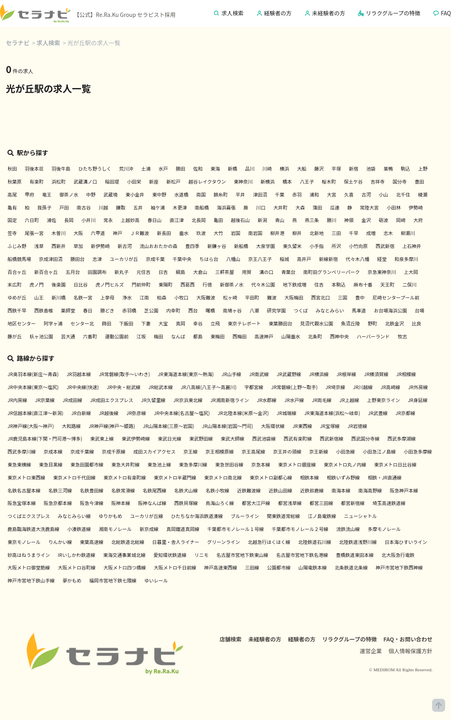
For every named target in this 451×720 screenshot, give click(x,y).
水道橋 (181, 194)
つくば (301, 310)
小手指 (316, 245)
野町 (372, 323)
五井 (138, 207)
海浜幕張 (226, 207)
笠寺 (12, 233)
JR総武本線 (160, 387)
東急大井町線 (125, 464)
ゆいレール (156, 580)
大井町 (280, 207)
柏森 (161, 297)
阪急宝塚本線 (21, 503)
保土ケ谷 (353, 181)
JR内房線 (17, 400)
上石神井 (411, 245)
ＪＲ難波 (139, 233)
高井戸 (304, 258)
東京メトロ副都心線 (271, 477)
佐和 (197, 168)
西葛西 (187, 284)
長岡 (69, 220)
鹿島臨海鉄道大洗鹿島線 (33, 528)
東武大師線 (232, 438)
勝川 (331, 220)
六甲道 (98, 233)
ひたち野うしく (94, 168)
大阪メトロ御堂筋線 (28, 567)
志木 (388, 233)
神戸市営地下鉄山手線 (31, 580)
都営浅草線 (290, 503)
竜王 (47, 194)
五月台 (73, 271)
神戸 (117, 233)
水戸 (163, 168)
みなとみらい (330, 310)
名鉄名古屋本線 (23, 490)
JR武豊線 (378, 413)
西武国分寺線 (365, 438)
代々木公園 (263, 284)
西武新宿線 (331, 438)
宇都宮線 (254, 387)
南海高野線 (370, 490)
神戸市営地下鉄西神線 (399, 567)
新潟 (262, 220)
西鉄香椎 (43, 310)
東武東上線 (102, 438)
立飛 (215, 323)
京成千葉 (155, 258)
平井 (240, 194)
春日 (87, 310)
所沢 (336, 245)
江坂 (141, 336)
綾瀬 (422, 194)
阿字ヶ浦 (53, 323)
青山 (279, 220)
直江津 (176, 220)
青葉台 (288, 271)
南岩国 (255, 233)
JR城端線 (286, 413)
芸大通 (68, 336)
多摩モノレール (384, 528)
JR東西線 (302, 425)
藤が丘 (14, 336)
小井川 (88, 220)
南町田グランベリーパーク (331, 271)
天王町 (387, 284)
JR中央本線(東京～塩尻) (33, 387)
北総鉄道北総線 (127, 541)
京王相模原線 (219, 451)
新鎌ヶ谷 (216, 245)
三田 (336, 233)
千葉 (279, 194)
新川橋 (59, 297)
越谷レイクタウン (207, 181)
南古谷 (84, 207)
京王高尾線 (253, 451)
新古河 (125, 245)
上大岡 (411, 271)
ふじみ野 (16, 245)
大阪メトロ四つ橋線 (124, 567)
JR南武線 (259, 374)
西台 (193, 310)
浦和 (314, 194)
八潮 (254, 310)
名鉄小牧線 (217, 490)
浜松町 (59, 181)
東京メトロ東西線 (26, 477)
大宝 (163, 323)
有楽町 (36, 181)
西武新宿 (385, 245)
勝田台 (77, 258)
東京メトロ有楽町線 (124, 477)
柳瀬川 (408, 233)
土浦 (146, 168)
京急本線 (260, 464)
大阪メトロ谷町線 (77, 567)
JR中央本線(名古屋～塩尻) (182, 413)
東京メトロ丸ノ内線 (345, 464)
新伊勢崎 (100, 245)
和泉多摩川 (406, 258)
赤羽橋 (129, 310)
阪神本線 (120, 503)
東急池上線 (159, 464)
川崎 (267, 168)
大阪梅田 (293, 297)
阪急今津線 (91, 503)
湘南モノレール (115, 528)
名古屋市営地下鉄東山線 (242, 554)
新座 (153, 181)
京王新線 (318, 451)
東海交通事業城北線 (124, 554)
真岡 (180, 323)
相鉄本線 (309, 477)
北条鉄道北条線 (351, 567)
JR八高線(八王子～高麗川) (208, 387)
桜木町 (329, 181)
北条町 (315, 336)
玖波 (201, 233)
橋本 (287, 181)
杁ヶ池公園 (41, 336)
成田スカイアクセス (154, 451)
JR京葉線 (45, 400)
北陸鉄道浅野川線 (358, 541)
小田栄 (134, 181)
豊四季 (192, 245)
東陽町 (165, 284)
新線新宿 (328, 258)
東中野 (159, 194)
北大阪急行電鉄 (397, 554)
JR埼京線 (335, 387)
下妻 (146, 323)
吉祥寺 (378, 181)
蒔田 (106, 323)
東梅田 (217, 336)
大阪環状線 (273, 425)
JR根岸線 (346, 374)
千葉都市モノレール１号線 (235, 528)
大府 (418, 220)
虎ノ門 (36, 284)
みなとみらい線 (74, 515)
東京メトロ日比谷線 (395, 464)
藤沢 (319, 168)
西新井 (59, 245)
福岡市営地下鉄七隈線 (112, 580)
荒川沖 (126, 168)
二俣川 (409, 284)
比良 (416, 323)
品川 (249, 168)
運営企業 (371, 651)
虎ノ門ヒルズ (110, 284)
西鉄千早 (16, 310)
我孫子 (44, 207)
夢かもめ (72, 580)
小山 (383, 194)
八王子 (307, 181)
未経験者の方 (264, 639)
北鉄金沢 (394, 323)
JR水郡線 (266, 400)
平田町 (252, 297)
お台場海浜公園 (390, 310)
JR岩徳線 (357, 425)
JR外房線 (418, 387)
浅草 (39, 245)
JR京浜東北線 (187, 400)
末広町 (14, 284)
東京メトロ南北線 (223, 477)
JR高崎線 (390, 387)
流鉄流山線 (348, 528)
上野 (422, 168)
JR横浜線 (319, 374)
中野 (91, 194)
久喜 (348, 194)
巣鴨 (388, 168)
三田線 (252, 567)
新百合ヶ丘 (46, 271)
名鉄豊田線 (91, 490)
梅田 (158, 336)
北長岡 (198, 220)
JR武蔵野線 (289, 374)
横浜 (284, 168)
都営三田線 (321, 503)
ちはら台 (208, 258)
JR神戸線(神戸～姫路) (111, 425)
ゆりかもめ (110, 515)
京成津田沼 (51, 258)
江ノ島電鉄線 (322, 515)
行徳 (207, 284)
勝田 (180, 168)
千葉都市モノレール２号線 (300, 528)
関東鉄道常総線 (283, 515)
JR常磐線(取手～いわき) (124, 374)
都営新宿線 (352, 503)
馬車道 (359, 310)
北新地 (316, 233)
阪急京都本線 (58, 503)
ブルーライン (245, 515)
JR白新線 (81, 413)
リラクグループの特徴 (349, 639)
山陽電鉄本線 (312, 567)
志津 (97, 258)
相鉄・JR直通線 (384, 477)
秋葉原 (14, 181)
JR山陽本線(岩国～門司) (227, 425)
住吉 (319, 284)
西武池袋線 (264, 438)
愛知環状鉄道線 (169, 554)
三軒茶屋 (224, 271)
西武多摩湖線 (401, 438)
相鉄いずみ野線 (343, 477)
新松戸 (173, 181)
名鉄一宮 (83, 297)
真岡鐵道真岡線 (182, 528)
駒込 (405, 168)
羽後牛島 (61, 168)
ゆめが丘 (16, 297)
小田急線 (345, 451)
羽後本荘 (34, 168)
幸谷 (197, 323)
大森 (300, 207)
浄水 (127, 297)
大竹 (218, 233)
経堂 (382, 258)
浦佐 (51, 220)
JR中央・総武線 (123, 387)
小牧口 (181, 297)
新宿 (353, 168)
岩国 (235, 233)
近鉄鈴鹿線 (312, 490)
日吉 (163, 271)
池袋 (371, 168)
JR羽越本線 (78, 374)
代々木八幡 (357, 258)
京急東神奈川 (382, 271)
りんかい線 (60, 541)
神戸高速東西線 (220, 567)
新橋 (232, 168)
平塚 (336, 168)
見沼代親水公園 (316, 323)
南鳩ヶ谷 (232, 310)
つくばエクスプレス (28, 515)
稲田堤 (112, 181)
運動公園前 (117, 336)
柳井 (297, 233)
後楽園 (59, 284)
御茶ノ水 (68, 194)
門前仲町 (141, 284)
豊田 (419, 181)
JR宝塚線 (330, 425)
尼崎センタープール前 (395, 297)
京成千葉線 (82, 451)
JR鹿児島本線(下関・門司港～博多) (44, 438)
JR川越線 (363, 387)
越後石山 (240, 220)
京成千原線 (113, 451)
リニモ (201, 554)
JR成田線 (72, 400)
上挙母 (107, 297)
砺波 (383, 220)
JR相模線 (406, 374)
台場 (419, 310)
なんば (178, 336)
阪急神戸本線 (404, 490)
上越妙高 (130, 220)
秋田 (12, 168)
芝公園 (151, 310)
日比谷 (81, 284)
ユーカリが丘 (124, 258)
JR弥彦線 (136, 413)
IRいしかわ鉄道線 (76, 554)
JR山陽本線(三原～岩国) (168, 425)
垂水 (183, 233)
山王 (39, 297)
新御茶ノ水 (231, 284)
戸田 (64, 207)
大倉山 (200, 271)
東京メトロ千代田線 (74, 477)
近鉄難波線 (249, 490)
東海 (215, 168)
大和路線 (71, 425)
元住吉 (143, 271)
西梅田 (239, 336)
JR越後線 (108, 413)
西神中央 (339, 336)
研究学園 (276, 310)
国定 (12, 220)
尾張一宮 (34, 233)
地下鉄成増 (294, 284)
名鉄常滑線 (123, 490)
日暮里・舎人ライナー (175, 541)
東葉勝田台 (280, 323)
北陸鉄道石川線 (314, 541)
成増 (371, 233)
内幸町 (173, 310)
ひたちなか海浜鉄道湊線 (197, 515)
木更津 (180, 207)
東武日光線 (169, 438)
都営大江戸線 (256, 503)
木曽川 (59, 233)
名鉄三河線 (60, 490)
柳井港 (277, 233)
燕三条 (312, 220)
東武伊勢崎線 (135, 438)
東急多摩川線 (193, 464)
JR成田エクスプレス (111, 400)
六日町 (32, 220)
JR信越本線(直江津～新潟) (35, 413)
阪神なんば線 (152, 503)
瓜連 (334, 207)
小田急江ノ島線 (379, 451)
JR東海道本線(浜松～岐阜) (332, 413)
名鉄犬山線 (186, 490)
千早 (353, 233)
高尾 (12, 194)
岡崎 (400, 220)
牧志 (402, 336)
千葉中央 (182, 258)
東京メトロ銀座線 (297, 464)
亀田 (218, 220)
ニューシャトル (360, 515)
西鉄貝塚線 (186, 503)
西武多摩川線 (21, 451)
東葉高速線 (91, 541)
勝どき (107, 310)
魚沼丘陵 (350, 323)
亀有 (12, 207)
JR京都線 (405, 413)
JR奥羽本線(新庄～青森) (33, 374)
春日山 (154, 220)
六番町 (90, 336)
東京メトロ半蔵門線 (175, 477)
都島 (197, 336)
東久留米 (292, 245)
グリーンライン (223, 541)
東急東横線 (19, 464)
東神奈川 (243, 181)
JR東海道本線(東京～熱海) (186, 374)
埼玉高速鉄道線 (388, 503)
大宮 (331, 194)
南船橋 (202, 207)
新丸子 (121, 271)
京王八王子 (260, 258)
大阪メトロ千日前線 (175, 567)
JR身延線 (417, 400)
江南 (144, 297)
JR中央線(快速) (82, 387)
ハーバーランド (373, 336)
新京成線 (149, 528)
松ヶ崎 (230, 297)
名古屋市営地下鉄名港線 (302, 554)
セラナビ (17, 43)
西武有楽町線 (297, 438)
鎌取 (120, 207)
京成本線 (53, 451)
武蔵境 (110, 194)
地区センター (21, 323)
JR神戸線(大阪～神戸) (30, 425)
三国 (342, 297)
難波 (271, 297)
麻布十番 (362, 284)
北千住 (403, 194)
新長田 (164, 233)
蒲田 (317, 207)
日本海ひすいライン (406, 541)
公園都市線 (279, 567)
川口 (260, 207)
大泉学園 (265, 245)
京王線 (190, 451)
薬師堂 (68, 310)
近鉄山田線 (280, 490)
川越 (103, 207)
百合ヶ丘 (16, 271)
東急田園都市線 (86, 464)
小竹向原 (358, 245)
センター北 (82, 323)
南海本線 (340, 490)
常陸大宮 (369, 207)
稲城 (284, 258)
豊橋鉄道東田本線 (355, 554)
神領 (348, 220)
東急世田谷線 (229, 464)
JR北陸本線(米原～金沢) (243, 413)
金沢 (366, 220)
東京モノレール (23, 541)
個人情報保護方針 (410, 651)
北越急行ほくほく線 (269, 541)
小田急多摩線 (418, 451)
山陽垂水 (290, 336)
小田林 (394, 207)
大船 (301, 168)
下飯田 (126, 323)
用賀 (246, 271)
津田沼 (260, 194)
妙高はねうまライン (28, 554)
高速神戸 (263, 336)
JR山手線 (231, 374)
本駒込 (338, 284)
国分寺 (400, 181)
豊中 (359, 297)
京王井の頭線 (287, 451)
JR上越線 (349, 400)
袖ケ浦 (158, 207)
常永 (108, 220)
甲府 (29, 194)
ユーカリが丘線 (146, 515)
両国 (201, 194)
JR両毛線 (321, 400)
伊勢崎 (416, 207)
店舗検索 (230, 639)
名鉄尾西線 (154, 490)
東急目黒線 (51, 464)
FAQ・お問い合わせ (408, 639)
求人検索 (48, 43)
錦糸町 (221, 194)
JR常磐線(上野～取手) (294, 387)
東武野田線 (201, 438)
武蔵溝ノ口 (85, 181)
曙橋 (210, 310)
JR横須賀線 (376, 374)
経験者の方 (301, 639)
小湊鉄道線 (79, 528)
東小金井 (134, 194)
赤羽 (297, 194)
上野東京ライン (383, 400)
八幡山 (233, 258)
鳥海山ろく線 (220, 503)
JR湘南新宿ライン (229, 400)
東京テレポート (244, 323)
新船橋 (241, 245)
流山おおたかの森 (158, 245)
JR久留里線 (153, 400)
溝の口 (266, 271)
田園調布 (97, 271)
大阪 (78, 233)
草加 (78, 245)
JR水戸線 (294, 400)
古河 (366, 194)
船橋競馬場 (19, 258)
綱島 (180, 271)
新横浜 (267, 181)
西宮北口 (320, 297)
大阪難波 (205, 297)
